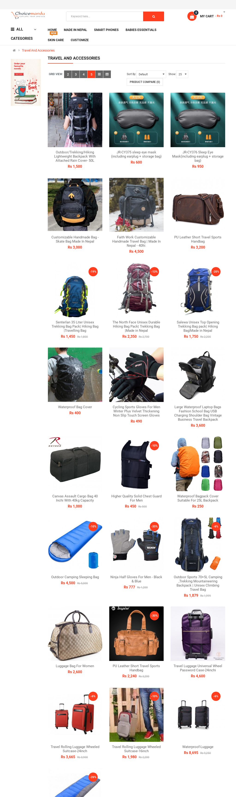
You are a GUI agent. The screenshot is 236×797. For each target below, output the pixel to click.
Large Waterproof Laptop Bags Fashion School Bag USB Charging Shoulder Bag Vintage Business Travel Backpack (198, 413)
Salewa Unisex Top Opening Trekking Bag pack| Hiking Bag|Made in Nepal (198, 326)
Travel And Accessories (38, 50)
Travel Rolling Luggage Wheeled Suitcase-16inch (136, 749)
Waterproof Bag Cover (75, 407)
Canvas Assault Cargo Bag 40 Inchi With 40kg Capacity (75, 498)
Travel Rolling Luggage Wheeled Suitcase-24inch (75, 749)
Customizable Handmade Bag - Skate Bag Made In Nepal (75, 239)
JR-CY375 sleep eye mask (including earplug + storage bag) (136, 154)
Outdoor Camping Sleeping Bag (75, 577)
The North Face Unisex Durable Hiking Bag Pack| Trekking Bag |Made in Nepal (136, 326)
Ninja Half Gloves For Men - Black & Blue (136, 579)
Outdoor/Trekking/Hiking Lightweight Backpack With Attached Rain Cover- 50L (75, 156)
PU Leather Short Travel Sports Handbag (197, 239)
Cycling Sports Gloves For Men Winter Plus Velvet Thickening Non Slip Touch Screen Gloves (136, 411)
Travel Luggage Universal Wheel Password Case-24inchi (198, 668)
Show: (172, 74)
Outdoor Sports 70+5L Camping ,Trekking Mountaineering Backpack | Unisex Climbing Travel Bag (198, 583)
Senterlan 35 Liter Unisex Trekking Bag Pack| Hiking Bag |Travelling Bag (75, 326)
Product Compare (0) (145, 82)
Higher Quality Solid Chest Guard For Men (136, 498)
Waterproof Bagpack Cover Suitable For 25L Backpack (197, 498)
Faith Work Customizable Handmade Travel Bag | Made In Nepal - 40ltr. (136, 241)
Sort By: (131, 74)
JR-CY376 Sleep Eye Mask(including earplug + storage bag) (198, 156)
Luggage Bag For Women (75, 666)
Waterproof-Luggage (197, 747)
